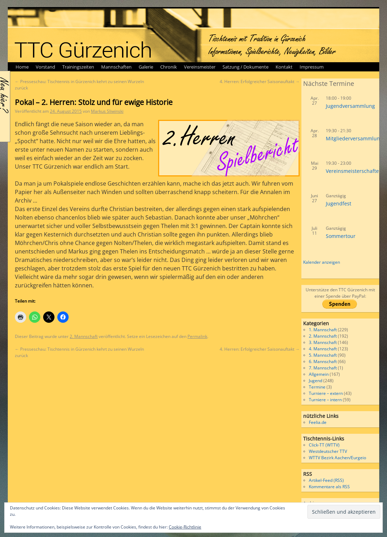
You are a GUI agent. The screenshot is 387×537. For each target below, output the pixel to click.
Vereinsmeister (199, 67)
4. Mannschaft (323, 349)
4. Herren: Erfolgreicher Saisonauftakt (260, 81)
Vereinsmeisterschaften (354, 171)
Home (22, 67)
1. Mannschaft (323, 330)
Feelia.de (318, 422)
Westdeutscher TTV (328, 451)
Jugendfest (338, 203)
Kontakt (284, 67)
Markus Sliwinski (107, 111)
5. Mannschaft (323, 355)
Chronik (168, 67)
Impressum (312, 67)
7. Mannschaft (323, 368)
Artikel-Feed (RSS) (326, 480)
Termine (317, 387)
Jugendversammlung (350, 106)
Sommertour (341, 236)
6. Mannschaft (323, 361)
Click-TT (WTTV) (324, 445)
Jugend (315, 381)
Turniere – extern (326, 393)
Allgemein (319, 374)
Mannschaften (116, 67)
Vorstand (45, 67)
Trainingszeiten (78, 67)
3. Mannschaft (323, 342)
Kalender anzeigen (321, 262)
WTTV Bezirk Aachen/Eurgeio (337, 458)
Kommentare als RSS (329, 487)
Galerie (146, 67)
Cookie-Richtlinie (185, 527)
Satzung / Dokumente (245, 67)
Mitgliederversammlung (354, 138)
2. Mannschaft (84, 336)
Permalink (197, 336)
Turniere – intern (325, 400)
